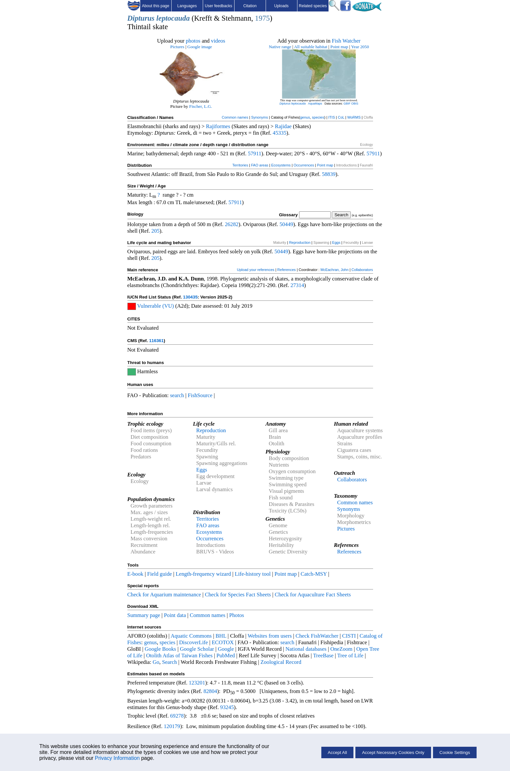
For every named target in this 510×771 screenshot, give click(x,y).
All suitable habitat (310, 46)
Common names (235, 117)
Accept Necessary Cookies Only (393, 752)
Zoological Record (280, 662)
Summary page (143, 615)
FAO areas (259, 165)
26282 (231, 224)
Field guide (159, 574)
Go (156, 662)
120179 (172, 726)
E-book (135, 574)
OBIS (354, 103)
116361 (156, 340)
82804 (210, 691)
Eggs (336, 242)
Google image (199, 46)
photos (193, 41)
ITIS (331, 117)
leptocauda (173, 18)
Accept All (337, 752)
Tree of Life (350, 655)
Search (169, 662)
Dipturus (141, 18)
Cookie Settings (455, 752)
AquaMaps (315, 103)
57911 (254, 153)
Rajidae (283, 126)
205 (155, 231)
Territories (240, 165)
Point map (339, 46)
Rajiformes (218, 126)
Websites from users (270, 636)
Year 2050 (360, 46)
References (286, 270)
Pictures (177, 46)
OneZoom (341, 649)
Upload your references (255, 270)
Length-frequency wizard (203, 574)
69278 (177, 716)
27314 (297, 285)
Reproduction (299, 242)
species (318, 117)
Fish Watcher (346, 41)
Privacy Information (117, 758)
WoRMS (354, 117)
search (177, 395)
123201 (197, 683)
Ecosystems (281, 165)
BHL (221, 636)
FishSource (200, 395)
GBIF (347, 103)
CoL (341, 117)
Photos (236, 615)
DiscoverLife (193, 642)
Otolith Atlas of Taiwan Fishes (179, 655)
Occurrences (303, 165)
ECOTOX (223, 642)
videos (218, 41)
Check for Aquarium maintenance (164, 594)
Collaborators (362, 270)
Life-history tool (253, 574)
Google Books (160, 649)
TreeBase (323, 655)
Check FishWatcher (316, 636)
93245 (227, 707)
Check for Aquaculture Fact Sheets (313, 594)
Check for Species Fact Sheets (238, 594)
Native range (280, 46)
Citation (250, 6)
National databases (305, 649)
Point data (175, 615)
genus (305, 117)
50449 (286, 224)
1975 (262, 18)
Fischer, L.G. (200, 106)
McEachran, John (334, 270)
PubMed (226, 655)
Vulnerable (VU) (155, 306)
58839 (329, 174)
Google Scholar (197, 649)
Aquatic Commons (191, 636)
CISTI (349, 636)
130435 (190, 297)
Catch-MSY (314, 574)
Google (226, 649)
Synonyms (259, 117)
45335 (280, 133)
